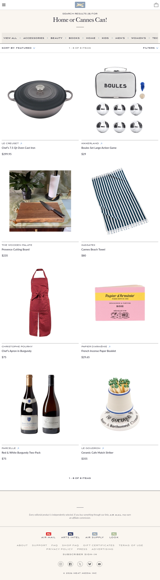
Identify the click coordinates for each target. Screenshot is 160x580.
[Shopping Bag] (156, 5)
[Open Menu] (4, 5)
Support (39, 545)
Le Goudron (90, 448)
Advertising (102, 549)
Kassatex (88, 245)
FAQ (54, 545)
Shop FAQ (70, 545)
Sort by (17, 48)
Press (82, 549)
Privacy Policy (59, 549)
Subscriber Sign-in (80, 554)
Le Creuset (10, 143)
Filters (149, 48)
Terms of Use (131, 545)
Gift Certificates (99, 545)
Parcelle (9, 448)
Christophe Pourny (17, 346)
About (22, 545)
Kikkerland (90, 143)
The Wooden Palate (17, 245)
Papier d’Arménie (94, 346)
